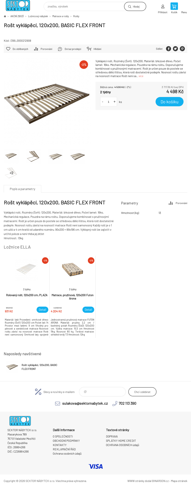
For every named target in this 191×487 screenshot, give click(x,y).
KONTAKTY (60, 445)
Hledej (136, 6)
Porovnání (46, 48)
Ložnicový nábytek (38, 16)
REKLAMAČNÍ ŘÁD (64, 449)
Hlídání (97, 48)
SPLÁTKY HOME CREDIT (121, 440)
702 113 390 (127, 403)
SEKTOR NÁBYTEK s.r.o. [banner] (20, 5)
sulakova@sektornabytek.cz (85, 403)
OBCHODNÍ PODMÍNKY (66, 440)
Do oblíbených (20, 48)
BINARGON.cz (160, 481)
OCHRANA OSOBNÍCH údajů (122, 445)
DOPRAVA (112, 436)
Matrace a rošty (60, 16)
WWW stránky (135, 481)
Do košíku (170, 101)
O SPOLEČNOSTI (63, 436)
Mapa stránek (179, 481)
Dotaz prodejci (73, 48)
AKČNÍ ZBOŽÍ (17, 16)
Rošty (76, 16)
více (141, 76)
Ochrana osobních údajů (67, 453)
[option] (27, 297)
